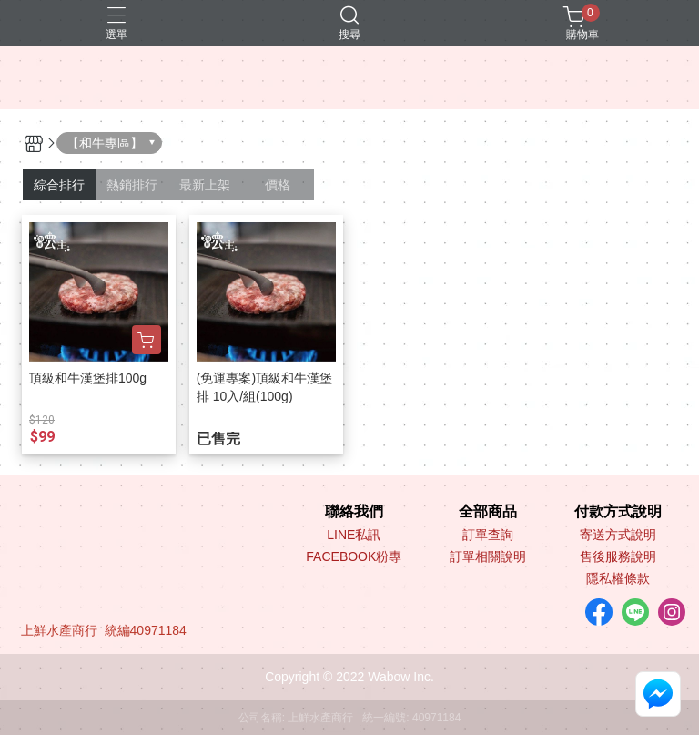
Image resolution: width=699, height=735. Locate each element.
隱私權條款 (618, 578)
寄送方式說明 (618, 534)
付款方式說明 (618, 512)
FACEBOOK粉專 (353, 556)
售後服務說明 (618, 556)
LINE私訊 (353, 534)
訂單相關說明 (488, 556)
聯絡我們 (354, 512)
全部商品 (488, 512)
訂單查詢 (487, 534)
